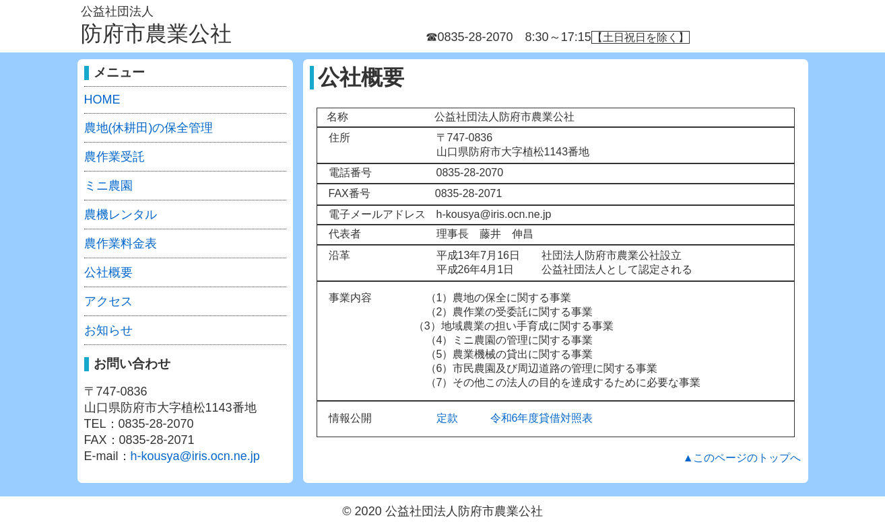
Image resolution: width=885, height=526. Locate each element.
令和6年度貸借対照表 (541, 418)
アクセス (108, 301)
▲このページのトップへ (742, 457)
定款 (447, 418)
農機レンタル (120, 214)
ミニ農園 (108, 185)
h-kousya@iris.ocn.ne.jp (195, 456)
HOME (102, 99)
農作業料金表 (120, 243)
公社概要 (108, 272)
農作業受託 (114, 156)
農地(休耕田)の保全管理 (149, 128)
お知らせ (108, 330)
